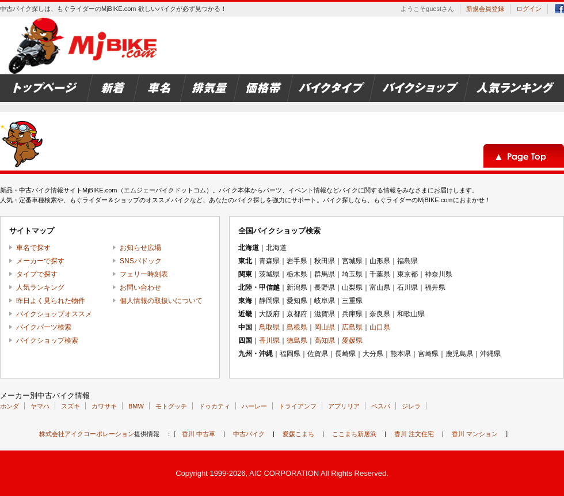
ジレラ (411, 406)
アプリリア (344, 406)
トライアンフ (298, 406)
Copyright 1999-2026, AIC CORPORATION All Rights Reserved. (282, 473)
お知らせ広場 (140, 248)
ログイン (529, 8)
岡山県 (324, 327)
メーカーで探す (40, 261)
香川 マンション (475, 433)
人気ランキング (40, 287)
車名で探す (33, 248)
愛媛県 (352, 340)
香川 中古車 (198, 433)
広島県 (352, 327)
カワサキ (104, 406)
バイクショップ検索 (47, 340)
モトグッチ (171, 406)
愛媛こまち (298, 433)
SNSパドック (141, 261)
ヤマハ (40, 406)
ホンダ (9, 406)
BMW (136, 406)
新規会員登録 (485, 8)
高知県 (324, 340)
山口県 (379, 327)
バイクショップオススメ (54, 314)
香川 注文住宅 (414, 433)
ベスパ (380, 406)
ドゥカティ (214, 406)
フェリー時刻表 (144, 274)
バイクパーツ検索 (43, 327)
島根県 (297, 327)
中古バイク (249, 433)
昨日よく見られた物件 (50, 301)
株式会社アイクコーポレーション (86, 433)
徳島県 (297, 340)
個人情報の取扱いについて (161, 301)
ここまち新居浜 (354, 433)
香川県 (269, 340)
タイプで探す (37, 274)
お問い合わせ (140, 287)
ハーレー (254, 406)
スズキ (70, 406)
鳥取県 (269, 327)
